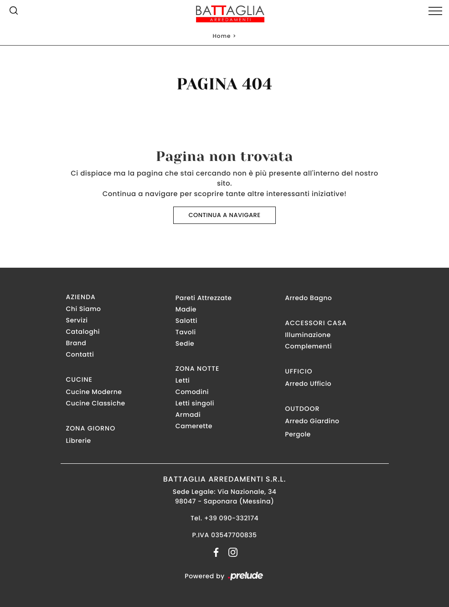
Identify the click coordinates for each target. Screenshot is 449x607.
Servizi (77, 320)
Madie (185, 309)
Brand (76, 343)
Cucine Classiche (95, 403)
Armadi (188, 414)
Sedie (184, 343)
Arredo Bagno (308, 297)
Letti (182, 380)
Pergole (298, 434)
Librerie (78, 440)
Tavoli (185, 332)
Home (221, 36)
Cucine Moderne (94, 391)
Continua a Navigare (224, 215)
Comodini (192, 391)
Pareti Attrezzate (203, 297)
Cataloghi (83, 331)
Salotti (186, 320)
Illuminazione (307, 334)
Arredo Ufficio (308, 383)
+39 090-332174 (231, 518)
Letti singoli (194, 403)
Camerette (193, 426)
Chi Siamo (83, 308)
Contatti (80, 354)
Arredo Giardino (312, 420)
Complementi (308, 346)
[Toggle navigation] (435, 11)
